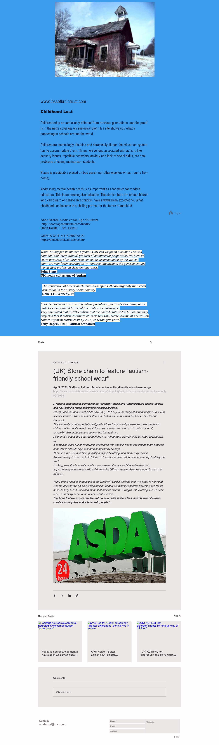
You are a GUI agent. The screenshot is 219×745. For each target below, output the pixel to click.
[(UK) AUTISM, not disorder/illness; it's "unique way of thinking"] (159, 634)
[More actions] (164, 362)
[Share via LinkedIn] (69, 595)
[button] (150, 342)
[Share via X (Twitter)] (62, 595)
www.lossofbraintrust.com (63, 101)
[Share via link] (77, 595)
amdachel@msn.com (52, 724)
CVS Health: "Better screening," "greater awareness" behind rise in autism (106, 653)
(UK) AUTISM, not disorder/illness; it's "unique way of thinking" (157, 653)
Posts (41, 342)
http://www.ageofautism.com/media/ (66, 224)
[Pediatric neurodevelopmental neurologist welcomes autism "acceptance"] (60, 634)
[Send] (176, 737)
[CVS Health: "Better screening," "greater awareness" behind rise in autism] (110, 634)
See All (177, 616)
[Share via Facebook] (54, 595)
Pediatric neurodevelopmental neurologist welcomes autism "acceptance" (60, 653)
